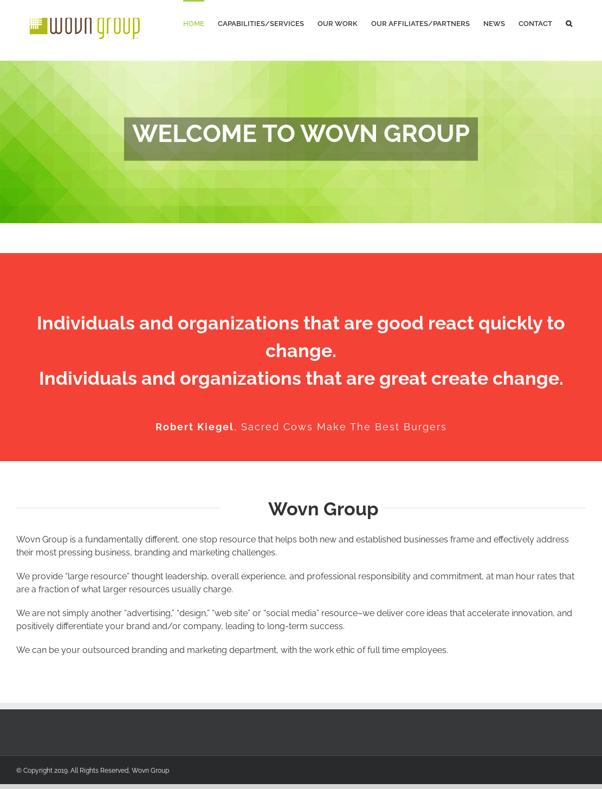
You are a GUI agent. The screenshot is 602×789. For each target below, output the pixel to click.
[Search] (569, 23)
